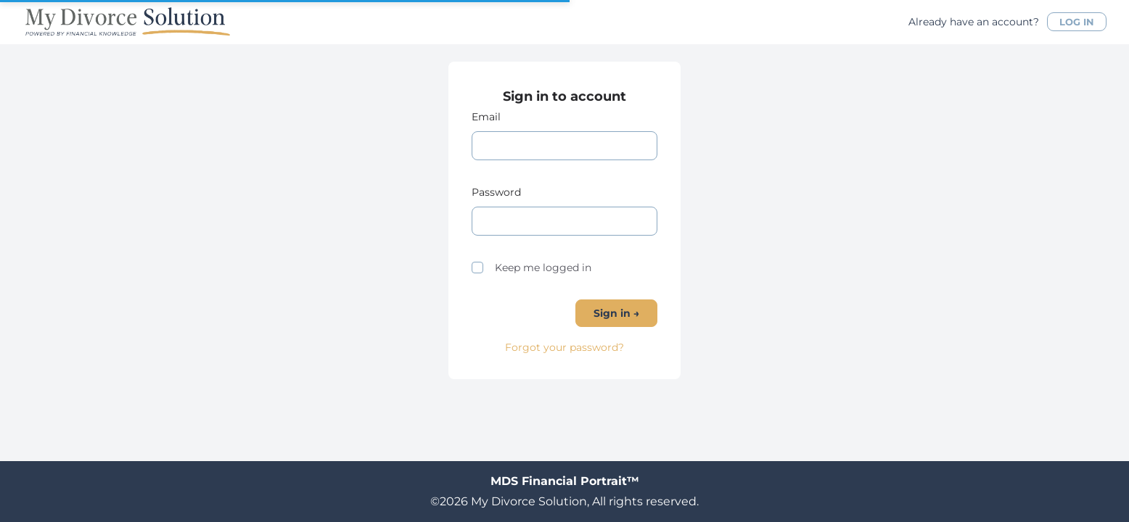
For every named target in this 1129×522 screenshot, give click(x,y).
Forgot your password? (564, 347)
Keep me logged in (531, 267)
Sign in (616, 313)
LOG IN (1076, 22)
